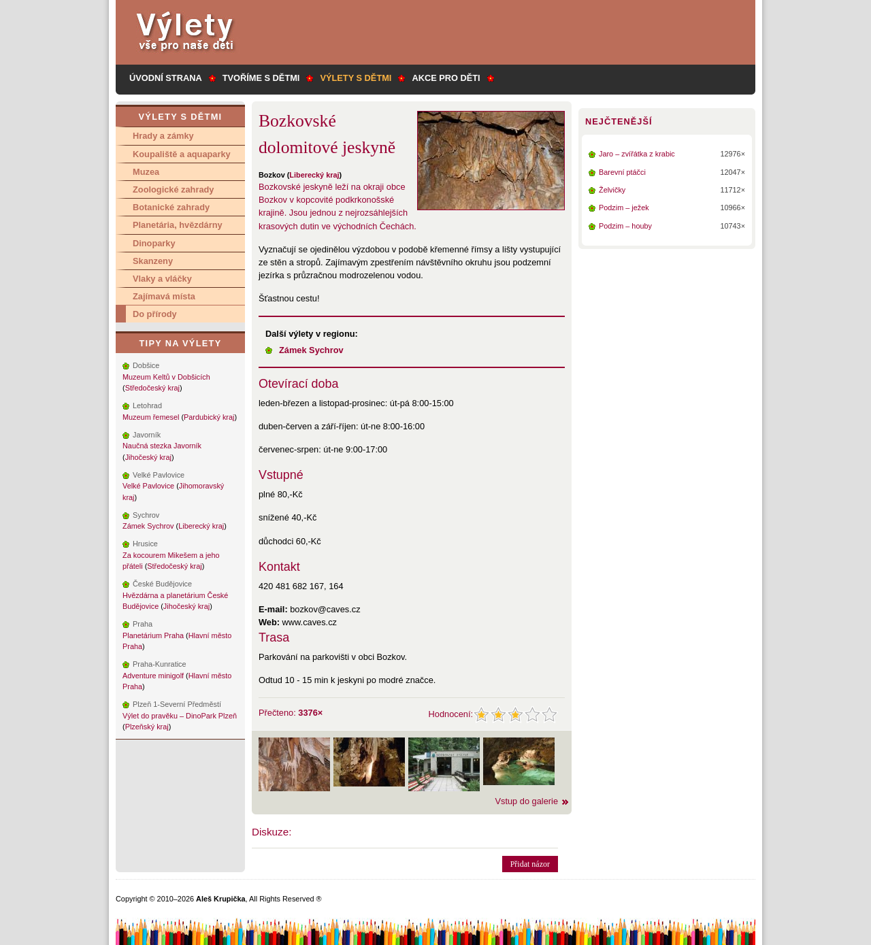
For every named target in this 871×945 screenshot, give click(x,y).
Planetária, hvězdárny (178, 225)
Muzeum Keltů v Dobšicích (166, 377)
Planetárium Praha (153, 635)
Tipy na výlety (180, 343)
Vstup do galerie (526, 801)
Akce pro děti (446, 78)
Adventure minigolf (153, 676)
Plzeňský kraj (147, 727)
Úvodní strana (165, 78)
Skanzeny (153, 261)
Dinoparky (154, 243)
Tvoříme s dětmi (261, 78)
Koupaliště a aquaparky (182, 154)
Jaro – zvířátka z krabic (637, 154)
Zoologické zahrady (173, 189)
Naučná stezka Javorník (161, 446)
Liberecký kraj (314, 175)
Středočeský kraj (152, 388)
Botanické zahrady (171, 207)
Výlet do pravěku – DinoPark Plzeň (179, 716)
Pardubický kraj (209, 417)
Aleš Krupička (221, 899)
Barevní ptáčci (622, 172)
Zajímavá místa (164, 296)
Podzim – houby (625, 226)
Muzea (146, 172)
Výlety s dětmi (355, 78)
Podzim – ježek (624, 207)
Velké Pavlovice (148, 486)
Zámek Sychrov (311, 350)
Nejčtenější (618, 121)
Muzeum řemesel (150, 417)
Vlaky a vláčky (162, 278)
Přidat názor (530, 864)
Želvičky (612, 190)
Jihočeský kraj (148, 457)
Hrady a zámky (163, 136)
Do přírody (155, 314)
